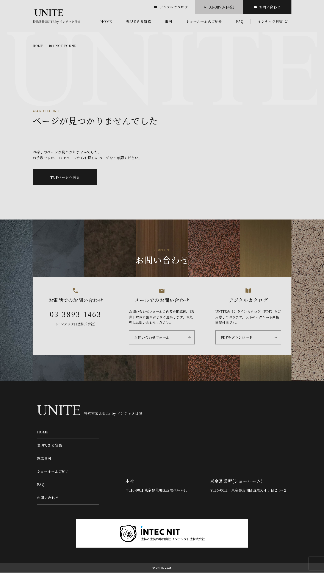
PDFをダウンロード (235, 338)
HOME (38, 46)
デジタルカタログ (171, 7)
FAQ (41, 485)
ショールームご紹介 (53, 471)
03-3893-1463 (218, 7)
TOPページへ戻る (65, 177)
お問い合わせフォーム (151, 338)
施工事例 (44, 458)
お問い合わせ (267, 7)
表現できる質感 (49, 445)
